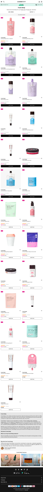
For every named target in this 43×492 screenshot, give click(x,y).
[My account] (39, 2)
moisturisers (3, 422)
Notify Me (11, 227)
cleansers (35, 420)
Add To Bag (11, 44)
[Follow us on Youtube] (21, 469)
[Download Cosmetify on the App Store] (17, 473)
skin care (29, 9)
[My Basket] (41, 2)
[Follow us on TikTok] (27, 469)
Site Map (26, 489)
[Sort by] (32, 12)
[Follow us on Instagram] (16, 469)
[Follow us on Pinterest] (24, 469)
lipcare (12, 422)
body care (23, 9)
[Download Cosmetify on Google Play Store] (25, 473)
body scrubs (30, 420)
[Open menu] (2, 2)
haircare (17, 422)
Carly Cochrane (12, 447)
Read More (34, 9)
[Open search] (4, 2)
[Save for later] (19, 36)
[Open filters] (10, 12)
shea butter (13, 423)
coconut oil (6, 423)
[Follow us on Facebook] (19, 469)
